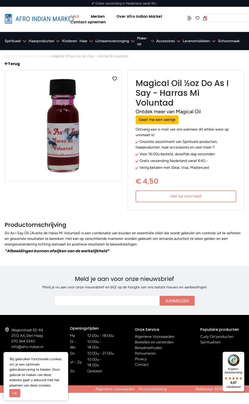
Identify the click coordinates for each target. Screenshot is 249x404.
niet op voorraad (185, 196)
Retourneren (145, 353)
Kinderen (69, 41)
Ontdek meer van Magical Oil (168, 111)
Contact (142, 364)
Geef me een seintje (157, 119)
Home (10, 56)
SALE (74, 16)
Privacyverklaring (153, 389)
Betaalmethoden (148, 347)
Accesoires (165, 41)
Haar (84, 41)
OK (14, 393)
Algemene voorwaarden (115, 389)
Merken (98, 16)
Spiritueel (13, 41)
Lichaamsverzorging (112, 41)
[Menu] (241, 354)
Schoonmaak (229, 41)
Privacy (141, 359)
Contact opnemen (88, 22)
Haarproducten (41, 41)
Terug (12, 63)
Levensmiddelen (196, 41)
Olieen (42, 56)
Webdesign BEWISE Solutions (219, 389)
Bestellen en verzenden (154, 342)
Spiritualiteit (210, 342)
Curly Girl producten (217, 336)
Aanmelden (177, 301)
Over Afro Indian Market (139, 16)
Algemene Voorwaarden (154, 336)
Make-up (142, 41)
